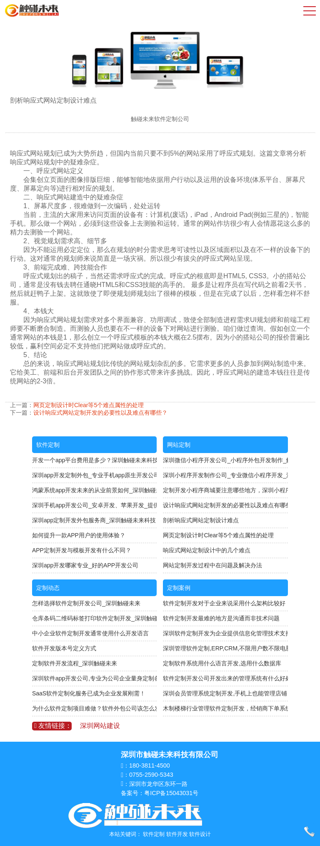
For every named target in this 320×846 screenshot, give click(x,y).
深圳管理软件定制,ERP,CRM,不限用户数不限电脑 (225, 648)
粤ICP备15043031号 (171, 793)
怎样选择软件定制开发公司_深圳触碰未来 (86, 603)
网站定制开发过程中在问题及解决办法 (212, 565)
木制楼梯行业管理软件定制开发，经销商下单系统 (225, 708)
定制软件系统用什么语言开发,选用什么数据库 (222, 663)
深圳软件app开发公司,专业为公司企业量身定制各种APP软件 (94, 678)
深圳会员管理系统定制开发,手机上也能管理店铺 (225, 693)
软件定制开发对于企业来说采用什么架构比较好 (224, 603)
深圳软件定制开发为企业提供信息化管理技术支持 (225, 633)
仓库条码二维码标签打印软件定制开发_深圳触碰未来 (94, 618)
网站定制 (178, 444)
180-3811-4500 (149, 765)
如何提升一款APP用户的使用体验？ (78, 535)
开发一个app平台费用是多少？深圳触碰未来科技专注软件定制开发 (94, 460)
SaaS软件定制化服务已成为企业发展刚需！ (88, 693)
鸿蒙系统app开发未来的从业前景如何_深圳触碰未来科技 (94, 490)
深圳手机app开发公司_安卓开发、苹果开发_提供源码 (94, 505)
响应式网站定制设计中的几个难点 (206, 550)
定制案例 (178, 587)
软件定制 (48, 444)
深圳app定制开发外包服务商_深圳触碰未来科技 (94, 520)
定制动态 (48, 587)
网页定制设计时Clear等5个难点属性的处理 (88, 405)
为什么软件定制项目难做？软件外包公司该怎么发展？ (94, 708)
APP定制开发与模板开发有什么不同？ (81, 550)
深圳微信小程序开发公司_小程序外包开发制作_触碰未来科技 (225, 460)
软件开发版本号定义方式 (64, 648)
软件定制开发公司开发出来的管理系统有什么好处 (225, 678)
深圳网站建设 (100, 725)
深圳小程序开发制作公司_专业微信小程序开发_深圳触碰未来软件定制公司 (225, 475)
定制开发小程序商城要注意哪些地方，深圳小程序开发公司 (225, 490)
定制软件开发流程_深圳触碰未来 (74, 663)
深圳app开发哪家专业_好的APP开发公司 (85, 565)
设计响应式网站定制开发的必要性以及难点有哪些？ (100, 412)
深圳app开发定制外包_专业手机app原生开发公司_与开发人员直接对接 (94, 475)
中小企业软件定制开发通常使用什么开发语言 (90, 633)
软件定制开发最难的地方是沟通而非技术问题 (221, 618)
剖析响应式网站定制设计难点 (201, 520)
